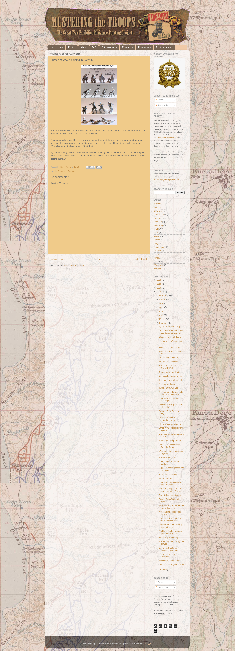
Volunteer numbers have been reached (170, 483)
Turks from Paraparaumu (170, 441)
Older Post (140, 259)
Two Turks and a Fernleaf (170, 380)
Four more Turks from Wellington (168, 399)
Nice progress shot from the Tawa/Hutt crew (171, 506)
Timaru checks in (166, 478)
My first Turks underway (169, 326)
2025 (159, 280)
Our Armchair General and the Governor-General (171, 331)
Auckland (158, 204)
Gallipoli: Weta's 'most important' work (169, 418)
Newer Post (57, 259)
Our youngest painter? (169, 358)
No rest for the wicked (169, 361)
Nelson (157, 240)
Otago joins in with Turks (170, 337)
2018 (159, 284)
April (161, 315)
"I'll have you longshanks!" (170, 424)
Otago (156, 243)
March (162, 319)
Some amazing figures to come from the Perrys (170, 489)
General (71, 171)
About (83, 47)
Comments (162, 105)
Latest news (57, 47)
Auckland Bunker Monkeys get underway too (171, 532)
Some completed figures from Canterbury (170, 519)
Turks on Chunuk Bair (168, 388)
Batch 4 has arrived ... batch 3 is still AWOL (171, 366)
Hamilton (158, 222)
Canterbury (159, 214)
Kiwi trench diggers (167, 457)
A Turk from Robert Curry (170, 474)
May (161, 311)
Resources (127, 47)
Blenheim (158, 211)
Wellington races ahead (169, 561)
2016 (159, 288)
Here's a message (161, 152)
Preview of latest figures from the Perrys (169, 446)
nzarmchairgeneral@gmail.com (166, 179)
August (162, 299)
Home (99, 259)
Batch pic (62, 171)
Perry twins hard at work (170, 495)
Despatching (144, 47)
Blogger (148, 643)
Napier (157, 236)
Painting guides (109, 47)
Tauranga (158, 254)
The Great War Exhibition (167, 138)
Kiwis (156, 233)
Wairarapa (158, 265)
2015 (159, 292)
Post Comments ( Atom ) (74, 265)
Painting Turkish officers (169, 347)
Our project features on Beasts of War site (169, 549)
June (161, 307)
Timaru (157, 258)
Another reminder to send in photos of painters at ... (171, 393)
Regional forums (164, 47)
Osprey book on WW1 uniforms (169, 555)
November (164, 295)
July (161, 303)
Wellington (158, 269)
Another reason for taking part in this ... (170, 526)
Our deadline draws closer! (171, 376)
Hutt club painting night (169, 537)
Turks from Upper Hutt (169, 372)
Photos (71, 47)
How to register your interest (171, 565)
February (163, 323)
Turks (156, 261)
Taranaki (157, 250)
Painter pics (159, 247)
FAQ (94, 47)
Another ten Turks (167, 384)
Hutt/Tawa (158, 225)
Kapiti (156, 229)
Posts (159, 100)
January (163, 569)
